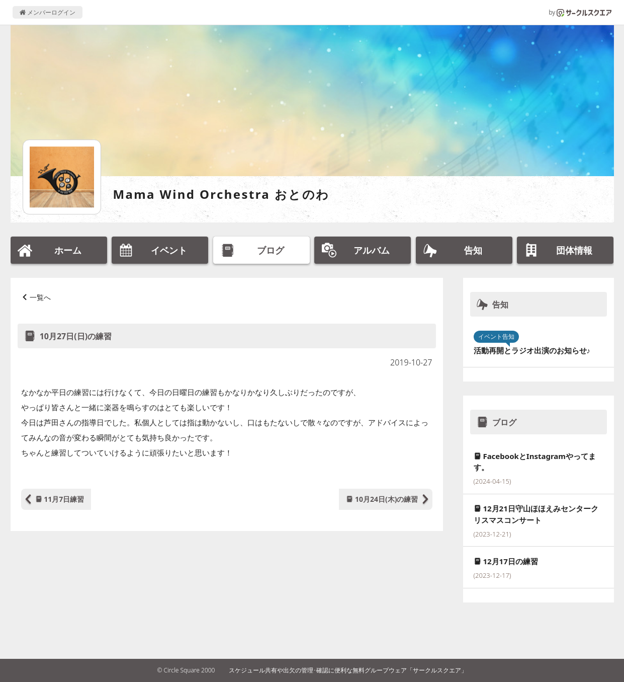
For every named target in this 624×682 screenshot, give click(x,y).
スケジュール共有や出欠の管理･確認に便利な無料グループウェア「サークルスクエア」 (348, 670)
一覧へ (40, 297)
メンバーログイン (47, 12)
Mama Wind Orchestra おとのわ (221, 194)
